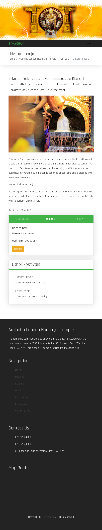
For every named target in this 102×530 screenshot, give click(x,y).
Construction (22, 397)
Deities (19, 370)
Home (12, 59)
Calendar (20, 384)
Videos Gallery (22, 411)
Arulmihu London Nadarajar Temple (37, 59)
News (18, 390)
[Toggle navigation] (89, 43)
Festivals (64, 59)
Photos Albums (23, 404)
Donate (18, 249)
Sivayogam (16, 43)
